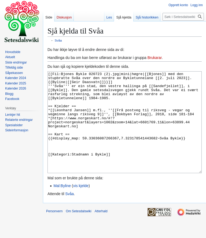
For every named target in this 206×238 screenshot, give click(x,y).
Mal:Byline (62, 206)
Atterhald (101, 231)
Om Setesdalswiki (78, 231)
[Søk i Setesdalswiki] (183, 17)
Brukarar (155, 57)
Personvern (54, 231)
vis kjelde (81, 206)
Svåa (58, 40)
